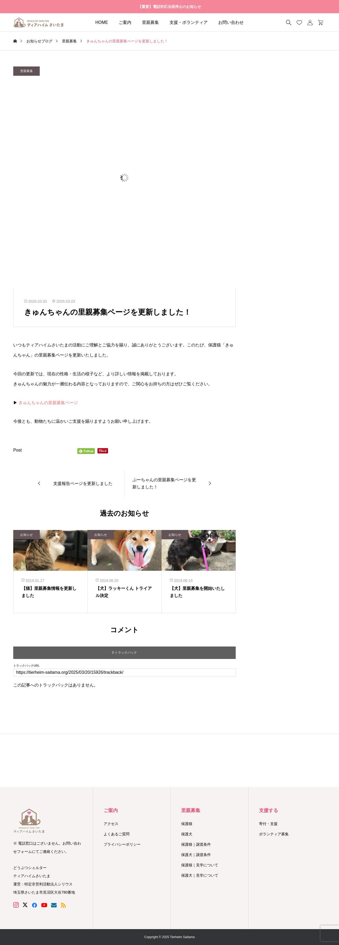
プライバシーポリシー (122, 844)
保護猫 (186, 824)
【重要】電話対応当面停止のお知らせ (169, 7)
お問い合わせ (231, 22)
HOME (101, 22)
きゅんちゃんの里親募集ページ (48, 402)
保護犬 (186, 834)
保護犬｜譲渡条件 (196, 855)
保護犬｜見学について (199, 875)
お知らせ (26, 535)
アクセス (111, 824)
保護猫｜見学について (199, 865)
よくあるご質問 (117, 834)
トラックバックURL (26, 665)
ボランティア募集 (274, 834)
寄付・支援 (268, 824)
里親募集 (150, 22)
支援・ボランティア (189, 22)
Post (17, 450)
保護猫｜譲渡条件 (196, 844)
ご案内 (125, 22)
